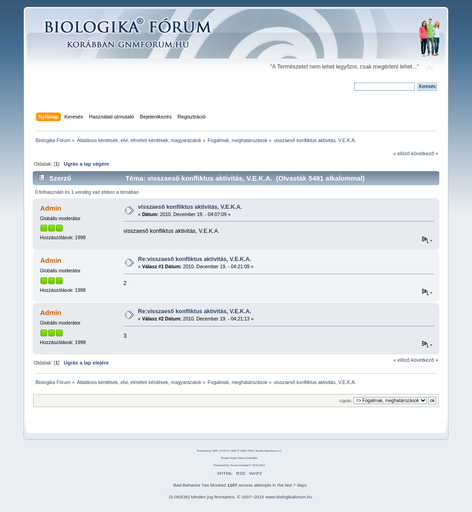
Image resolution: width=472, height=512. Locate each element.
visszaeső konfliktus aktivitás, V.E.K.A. (190, 207)
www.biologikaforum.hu (288, 496)
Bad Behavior (187, 484)
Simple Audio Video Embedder (239, 458)
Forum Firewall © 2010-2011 (247, 465)
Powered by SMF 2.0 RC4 (213, 450)
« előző (401, 153)
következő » (424, 153)
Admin (50, 208)
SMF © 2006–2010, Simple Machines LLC (256, 450)
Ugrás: (345, 400)
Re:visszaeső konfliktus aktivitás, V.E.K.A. (194, 259)
